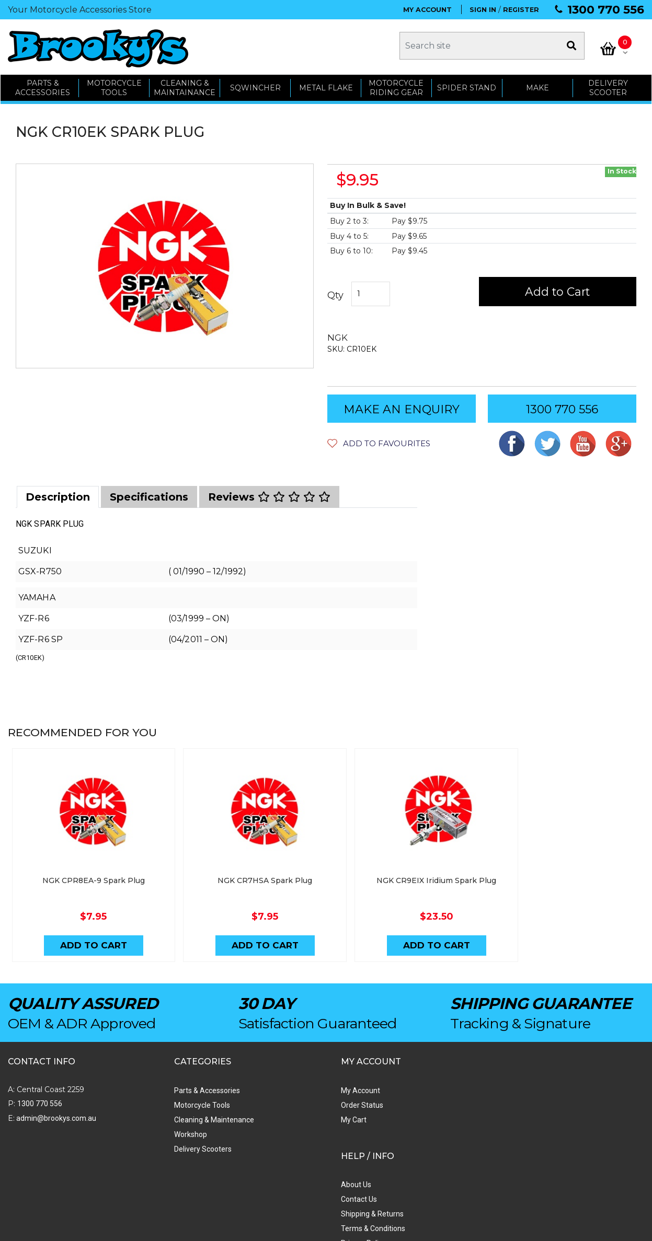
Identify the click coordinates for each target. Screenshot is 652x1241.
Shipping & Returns (411, 1114)
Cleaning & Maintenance (172, 1114)
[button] (378, 441)
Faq (386, 1158)
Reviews (269, 494)
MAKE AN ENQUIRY (402, 407)
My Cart (269, 1114)
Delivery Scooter (608, 85)
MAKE (538, 84)
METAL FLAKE (325, 84)
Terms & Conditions (412, 1128)
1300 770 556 (605, 10)
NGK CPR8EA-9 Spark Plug (87, 873)
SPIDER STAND (467, 84)
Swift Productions (149, 1228)
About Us (395, 1085)
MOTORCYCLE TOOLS (113, 85)
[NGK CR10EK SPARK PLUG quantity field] (371, 292)
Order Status (277, 1099)
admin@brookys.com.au (55, 1112)
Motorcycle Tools (160, 1099)
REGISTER (521, 10)
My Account (275, 1085)
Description (58, 494)
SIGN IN (483, 10)
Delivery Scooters (160, 1143)
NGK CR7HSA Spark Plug (246, 873)
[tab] (58, 494)
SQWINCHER (255, 84)
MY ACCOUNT (427, 10)
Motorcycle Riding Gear (396, 85)
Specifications (149, 494)
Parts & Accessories (165, 1085)
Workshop (148, 1128)
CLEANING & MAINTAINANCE (184, 85)
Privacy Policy (402, 1143)
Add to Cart (559, 289)
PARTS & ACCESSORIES (42, 85)
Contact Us (398, 1099)
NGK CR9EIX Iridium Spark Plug (405, 873)
